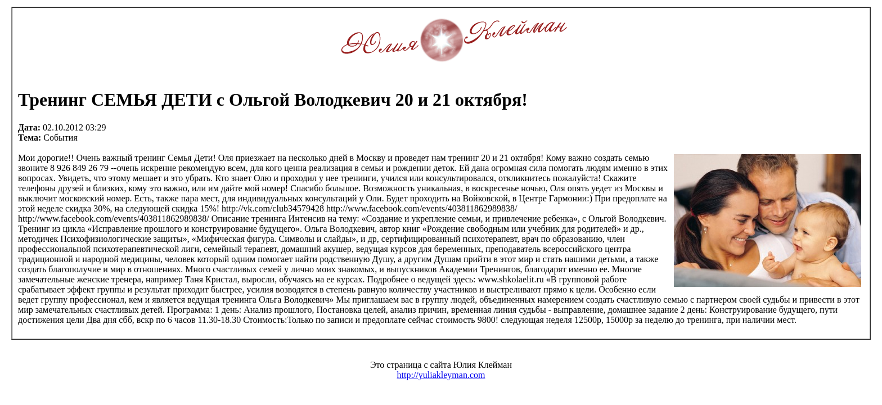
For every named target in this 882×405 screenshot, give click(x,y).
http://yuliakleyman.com (441, 375)
